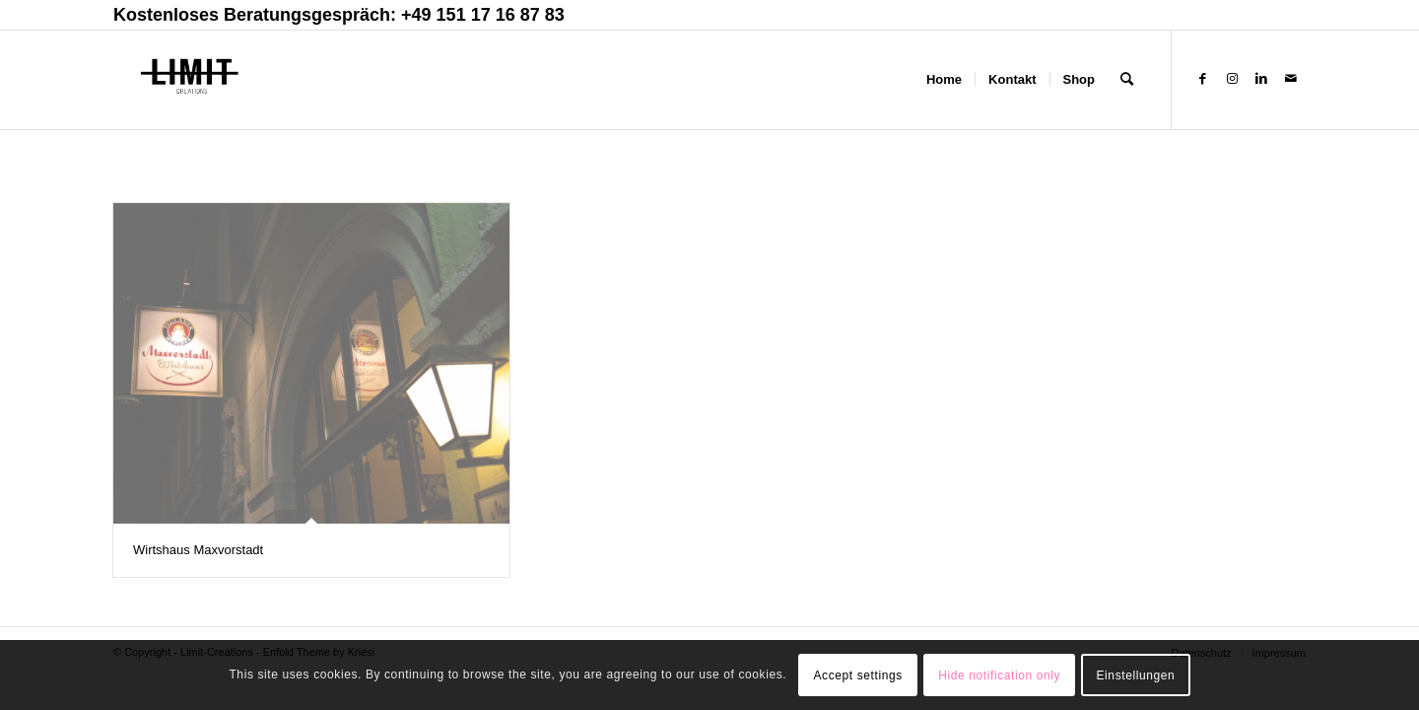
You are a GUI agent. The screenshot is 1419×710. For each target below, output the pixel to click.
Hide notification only (999, 675)
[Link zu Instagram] (1232, 79)
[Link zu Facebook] (1202, 79)
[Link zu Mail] (1291, 79)
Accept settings (857, 675)
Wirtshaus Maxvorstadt (198, 549)
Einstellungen (1136, 675)
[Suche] (1127, 80)
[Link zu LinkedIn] (1261, 79)
